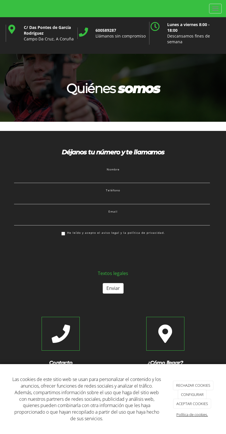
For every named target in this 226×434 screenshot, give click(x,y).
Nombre (113, 169)
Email (113, 211)
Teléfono (113, 190)
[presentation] (57, 252)
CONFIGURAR (192, 394)
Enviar (113, 288)
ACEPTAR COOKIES (192, 403)
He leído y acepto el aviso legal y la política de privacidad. (113, 233)
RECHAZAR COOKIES (193, 385)
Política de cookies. (192, 414)
